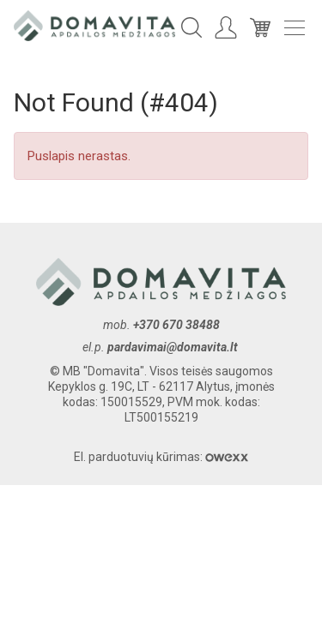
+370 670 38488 (176, 325)
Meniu (294, 28)
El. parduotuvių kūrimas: (161, 457)
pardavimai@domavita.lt (173, 347)
